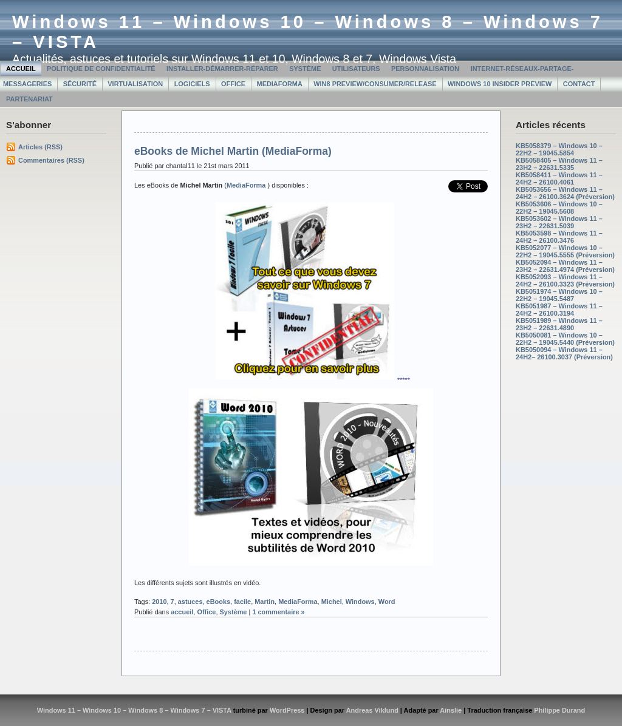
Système (305, 68)
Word (386, 601)
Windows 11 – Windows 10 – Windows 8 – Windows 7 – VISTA (134, 710)
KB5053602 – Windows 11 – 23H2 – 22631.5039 (559, 222)
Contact (579, 83)
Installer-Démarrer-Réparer (222, 68)
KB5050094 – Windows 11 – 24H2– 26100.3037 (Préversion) (564, 353)
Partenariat (29, 99)
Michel (331, 601)
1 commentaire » (278, 612)
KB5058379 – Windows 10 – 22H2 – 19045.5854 (559, 149)
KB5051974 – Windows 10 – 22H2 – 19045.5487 (559, 295)
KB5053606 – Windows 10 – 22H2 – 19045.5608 (559, 207)
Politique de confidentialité (101, 68)
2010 (159, 601)
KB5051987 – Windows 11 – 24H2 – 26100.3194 (559, 309)
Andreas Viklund (372, 710)
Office (233, 83)
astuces (190, 601)
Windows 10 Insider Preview (500, 83)
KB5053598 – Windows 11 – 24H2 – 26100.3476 (559, 236)
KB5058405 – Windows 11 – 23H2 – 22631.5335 (559, 164)
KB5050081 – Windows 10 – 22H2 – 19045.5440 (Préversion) (565, 338)
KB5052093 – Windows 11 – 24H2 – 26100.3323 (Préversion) (565, 280)
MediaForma (279, 83)
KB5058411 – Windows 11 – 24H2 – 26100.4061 (559, 178)
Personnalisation (425, 68)
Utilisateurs (356, 68)
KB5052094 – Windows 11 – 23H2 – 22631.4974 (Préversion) (565, 266)
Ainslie (451, 710)
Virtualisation (135, 83)
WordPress (287, 710)
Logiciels (192, 83)
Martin (265, 601)
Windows (360, 601)
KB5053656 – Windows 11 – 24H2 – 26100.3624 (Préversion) (565, 193)
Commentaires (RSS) (51, 160)
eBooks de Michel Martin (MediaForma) (233, 151)
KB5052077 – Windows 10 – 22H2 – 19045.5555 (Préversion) (565, 251)
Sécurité (80, 83)
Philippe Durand (559, 710)
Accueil (21, 68)
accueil (182, 612)
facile (242, 601)
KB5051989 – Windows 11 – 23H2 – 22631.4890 (559, 324)
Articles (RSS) (40, 147)
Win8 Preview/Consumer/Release (374, 83)
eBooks (219, 601)
